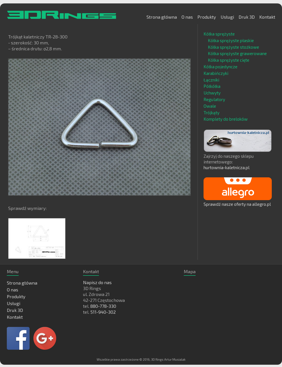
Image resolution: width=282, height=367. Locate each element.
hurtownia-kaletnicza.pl (226, 167)
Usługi (227, 17)
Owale (210, 106)
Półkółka (212, 86)
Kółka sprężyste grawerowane (237, 53)
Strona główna (161, 17)
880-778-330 (103, 306)
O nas (187, 17)
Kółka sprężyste (219, 33)
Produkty (206, 17)
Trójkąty (211, 112)
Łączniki (211, 79)
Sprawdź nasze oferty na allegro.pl (237, 204)
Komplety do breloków (226, 119)
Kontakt (267, 17)
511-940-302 (103, 312)
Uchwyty (212, 92)
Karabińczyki (216, 73)
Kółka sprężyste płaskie (231, 40)
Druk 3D (247, 17)
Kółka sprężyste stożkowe (233, 47)
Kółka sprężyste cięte (228, 60)
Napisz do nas (97, 282)
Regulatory (214, 99)
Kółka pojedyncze (220, 66)
